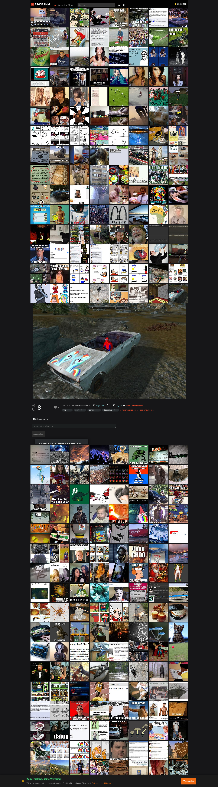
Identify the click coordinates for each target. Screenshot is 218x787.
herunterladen (137, 405)
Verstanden (188, 781)
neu (54, 5)
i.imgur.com (99, 405)
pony (77, 410)
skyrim (91, 410)
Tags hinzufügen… (146, 410)
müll (68, 5)
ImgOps (119, 405)
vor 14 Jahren (68, 405)
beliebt (61, 5)
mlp (64, 410)
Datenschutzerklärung (101, 783)
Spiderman (108, 410)
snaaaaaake (83, 405)
